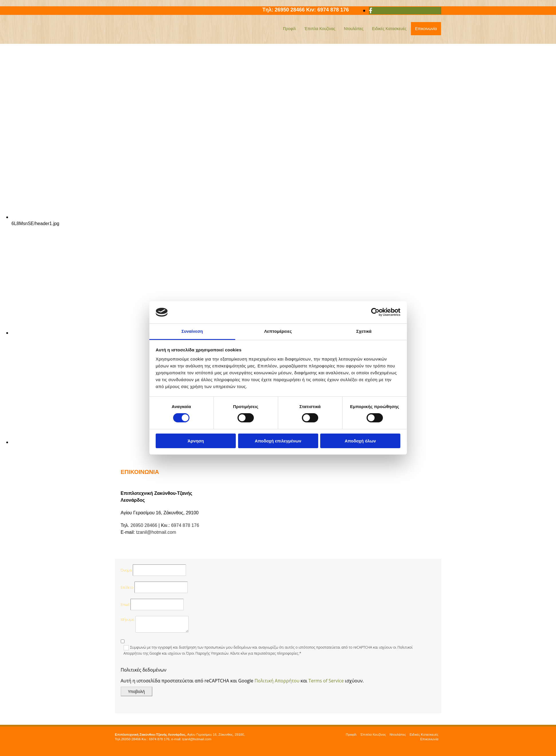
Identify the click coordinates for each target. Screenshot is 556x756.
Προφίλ (289, 28)
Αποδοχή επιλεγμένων (278, 440)
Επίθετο (127, 587)
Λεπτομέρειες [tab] (278, 331)
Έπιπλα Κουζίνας (319, 28)
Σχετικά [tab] (363, 331)
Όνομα (126, 570)
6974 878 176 (337, 10)
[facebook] (370, 10)
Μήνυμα (127, 619)
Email (125, 604)
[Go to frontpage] (151, 37)
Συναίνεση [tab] (192, 331)
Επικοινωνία (426, 28)
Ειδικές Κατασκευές (389, 28)
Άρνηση (195, 440)
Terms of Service (326, 681)
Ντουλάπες (353, 28)
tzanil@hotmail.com (156, 532)
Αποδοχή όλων (360, 440)
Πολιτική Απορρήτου (276, 681)
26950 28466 (290, 10)
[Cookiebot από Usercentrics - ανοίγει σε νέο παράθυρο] (375, 312)
